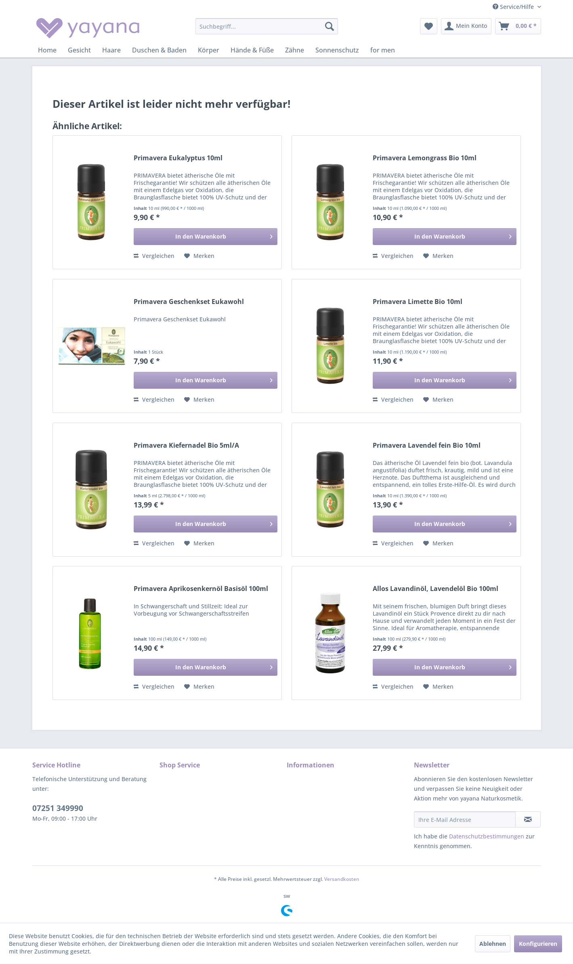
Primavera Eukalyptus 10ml (178, 158)
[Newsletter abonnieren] (528, 819)
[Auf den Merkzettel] (199, 256)
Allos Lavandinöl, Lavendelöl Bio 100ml (435, 589)
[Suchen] (329, 26)
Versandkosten (341, 879)
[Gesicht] (79, 50)
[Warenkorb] (518, 26)
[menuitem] (266, 26)
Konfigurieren (538, 943)
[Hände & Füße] (252, 50)
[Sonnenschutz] (337, 50)
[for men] (383, 50)
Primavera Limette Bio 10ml (417, 302)
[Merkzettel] (428, 26)
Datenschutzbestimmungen (486, 836)
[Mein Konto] (466, 26)
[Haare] (111, 50)
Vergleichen (154, 256)
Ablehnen (492, 943)
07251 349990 (57, 808)
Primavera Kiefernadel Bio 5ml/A (186, 445)
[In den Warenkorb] (205, 236)
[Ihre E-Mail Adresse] (465, 819)
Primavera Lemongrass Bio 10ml (424, 158)
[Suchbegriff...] (266, 26)
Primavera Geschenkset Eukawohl (189, 302)
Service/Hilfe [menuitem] (514, 6)
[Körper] (208, 50)
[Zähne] (294, 50)
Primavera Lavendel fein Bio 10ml (427, 445)
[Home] (47, 50)
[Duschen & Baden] (159, 50)
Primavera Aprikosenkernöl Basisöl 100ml (201, 589)
